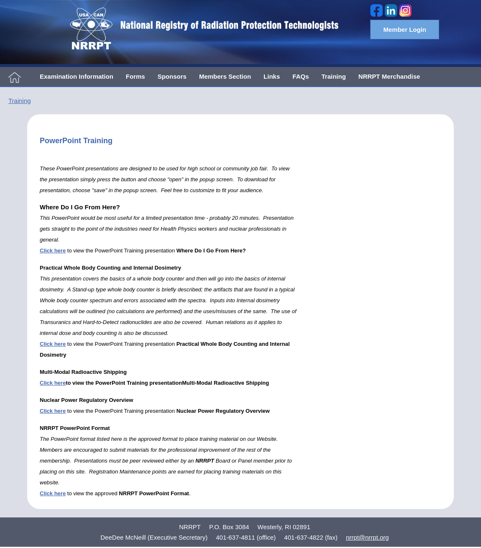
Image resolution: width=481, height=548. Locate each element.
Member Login (404, 29)
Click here (53, 383)
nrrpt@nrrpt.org (367, 537)
